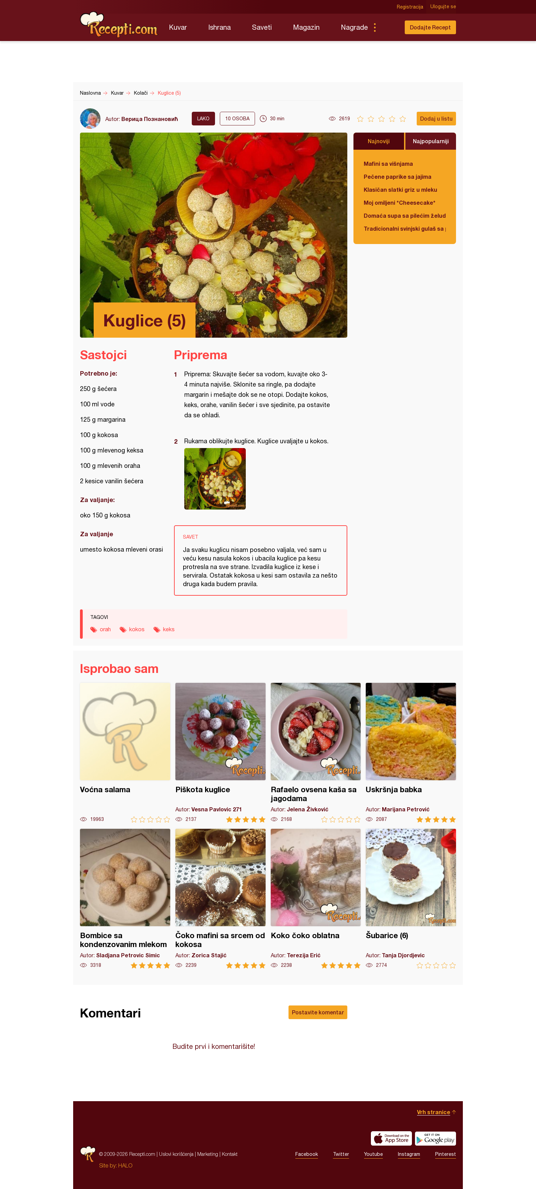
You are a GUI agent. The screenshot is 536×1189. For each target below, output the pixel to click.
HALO (125, 1165)
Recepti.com (119, 24)
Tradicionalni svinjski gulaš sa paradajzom (405, 228)
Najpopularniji (431, 141)
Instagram (409, 1154)
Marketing (207, 1154)
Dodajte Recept (430, 27)
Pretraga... (388, 27)
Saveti (262, 27)
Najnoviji (379, 141)
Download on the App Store (391, 1138)
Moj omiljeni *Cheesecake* (400, 202)
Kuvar (178, 27)
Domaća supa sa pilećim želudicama (405, 215)
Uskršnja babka (411, 753)
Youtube (373, 1154)
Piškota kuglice (220, 753)
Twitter (341, 1154)
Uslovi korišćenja (176, 1154)
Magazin (306, 27)
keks (169, 629)
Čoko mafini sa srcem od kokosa (220, 899)
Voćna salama (125, 753)
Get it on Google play (435, 1138)
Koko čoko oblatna (316, 899)
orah (105, 629)
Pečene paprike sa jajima (397, 176)
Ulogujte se (443, 7)
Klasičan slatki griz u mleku (400, 189)
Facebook (306, 1154)
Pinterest (445, 1154)
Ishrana (219, 27)
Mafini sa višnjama (388, 163)
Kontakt (230, 1154)
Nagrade (354, 27)
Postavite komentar (318, 1012)
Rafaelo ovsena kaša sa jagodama (316, 753)
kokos (137, 629)
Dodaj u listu (436, 118)
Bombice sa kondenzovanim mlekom (125, 899)
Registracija (410, 7)
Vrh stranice (433, 1112)
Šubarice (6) (411, 899)
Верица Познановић (149, 119)
